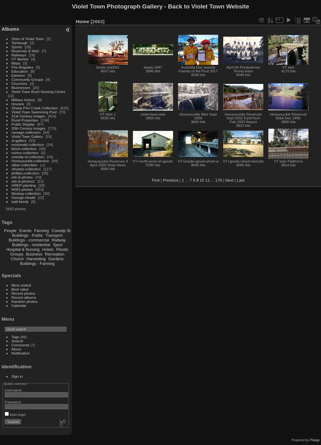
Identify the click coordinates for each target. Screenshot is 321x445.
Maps (16, 63)
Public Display (23, 124)
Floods (62, 249)
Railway (59, 240)
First (156, 180)
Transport (53, 235)
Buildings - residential (31, 244)
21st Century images (28, 116)
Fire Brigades (23, 67)
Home (82, 21)
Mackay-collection (26, 193)
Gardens (56, 258)
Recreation (54, 254)
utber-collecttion (25, 165)
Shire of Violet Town (28, 39)
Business (34, 254)
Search (17, 341)
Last (240, 180)
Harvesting (35, 258)
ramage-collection (26, 132)
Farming (41, 230)
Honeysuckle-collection (30, 161)
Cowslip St (60, 230)
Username (13, 390)
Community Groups (27, 79)
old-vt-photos (22, 177)
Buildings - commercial (29, 240)
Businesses (21, 87)
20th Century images (29, 128)
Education (20, 71)
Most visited (21, 285)
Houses (18, 104)
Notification (21, 353)
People (10, 230)
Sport (58, 244)
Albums (10, 29)
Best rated (20, 289)
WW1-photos (22, 189)
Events (25, 230)
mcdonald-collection (28, 144)
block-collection (24, 149)
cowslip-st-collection (28, 157)
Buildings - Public (27, 235)
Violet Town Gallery (27, 136)
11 (207, 180)
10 (202, 180)
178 (218, 180)
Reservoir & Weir (25, 51)
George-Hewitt (23, 197)
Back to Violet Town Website (208, 6)
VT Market (20, 59)
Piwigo (315, 440)
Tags (15, 337)
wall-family (20, 201)
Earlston (18, 75)
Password (13, 402)
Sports (17, 47)
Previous (171, 180)
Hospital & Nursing (22, 249)
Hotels (48, 249)
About (16, 349)
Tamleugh (20, 43)
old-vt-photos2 (23, 181)
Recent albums (24, 297)
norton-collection (25, 153)
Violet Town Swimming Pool (34, 112)
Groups (16, 254)
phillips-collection (25, 173)
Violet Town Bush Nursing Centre (39, 92)
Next (229, 180)
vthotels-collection (26, 169)
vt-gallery (19, 140)
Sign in (17, 376)
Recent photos (23, 293)
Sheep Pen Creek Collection (35, 108)
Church (17, 258)
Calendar (19, 305)
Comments (20, 345)
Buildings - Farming (37, 263)
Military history (23, 100)
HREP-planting (24, 185)
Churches (19, 83)
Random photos (25, 301)
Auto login (15, 414)
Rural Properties (25, 120)
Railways (19, 55)
